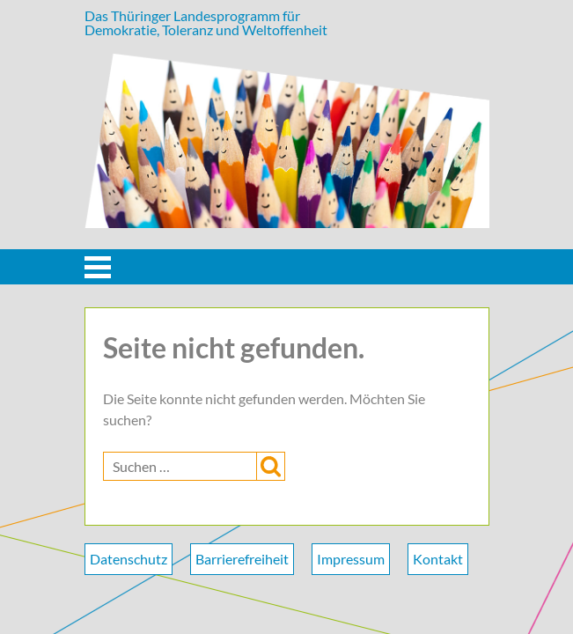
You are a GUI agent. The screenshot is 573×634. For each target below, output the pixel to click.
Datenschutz (128, 558)
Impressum (351, 558)
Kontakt (438, 558)
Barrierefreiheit (242, 558)
